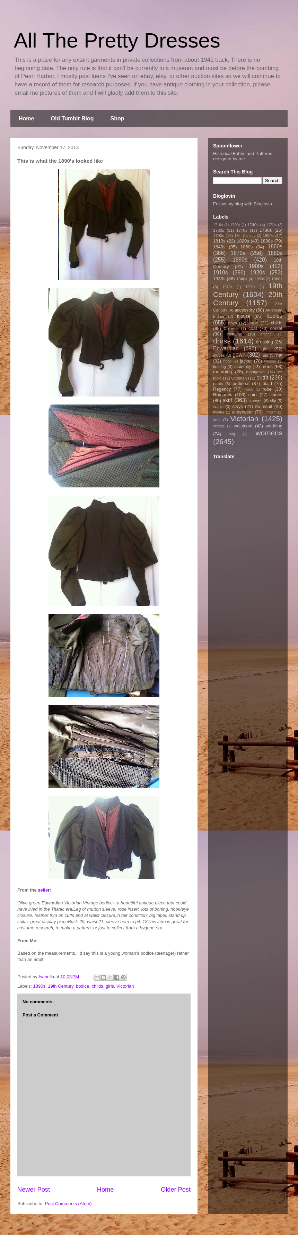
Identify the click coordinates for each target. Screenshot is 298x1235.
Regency (222, 389)
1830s (267, 241)
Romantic (222, 394)
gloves (219, 355)
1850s (246, 246)
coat (252, 328)
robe (267, 389)
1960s (276, 278)
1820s (243, 241)
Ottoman (239, 378)
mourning (222, 371)
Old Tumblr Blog (72, 118)
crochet (266, 334)
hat (279, 355)
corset (276, 328)
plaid (267, 383)
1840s (219, 246)
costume (234, 334)
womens (269, 433)
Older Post (176, 1189)
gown (239, 355)
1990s (250, 287)
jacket (246, 361)
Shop (117, 118)
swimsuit (263, 406)
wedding (274, 425)
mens (267, 366)
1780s (266, 230)
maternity (242, 366)
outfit (262, 378)
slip (273, 400)
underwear (242, 412)
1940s (241, 278)
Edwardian (226, 348)
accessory (245, 310)
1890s (39, 986)
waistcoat (243, 425)
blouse (243, 316)
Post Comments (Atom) (68, 1203)
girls (110, 986)
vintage (219, 426)
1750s (272, 225)
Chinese (231, 328)
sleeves (255, 400)
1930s (219, 278)
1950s (259, 279)
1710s (218, 225)
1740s (252, 224)
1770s (241, 230)
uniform (270, 412)
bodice (82, 986)
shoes (276, 394)
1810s (219, 241)
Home (26, 118)
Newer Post (33, 1189)
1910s (220, 272)
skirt (227, 400)
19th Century (60, 986)
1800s (268, 235)
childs (97, 986)
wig (232, 434)
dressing (264, 341)
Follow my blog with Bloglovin (242, 203)
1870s (237, 253)
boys (232, 323)
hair (265, 355)
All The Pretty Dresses (117, 40)
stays (238, 406)
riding (248, 389)
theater (218, 412)
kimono (270, 361)
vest (216, 419)
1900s (256, 266)
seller (44, 890)
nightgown (255, 371)
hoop (227, 361)
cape (253, 322)
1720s (235, 225)
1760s (218, 230)
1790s (218, 235)
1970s (227, 287)
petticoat (241, 383)
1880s (275, 253)
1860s (275, 246)
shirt (252, 394)
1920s (257, 272)
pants (218, 383)
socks (218, 406)
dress (222, 341)
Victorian (125, 986)
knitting (219, 366)
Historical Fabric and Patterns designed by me (242, 156)
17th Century (244, 236)
